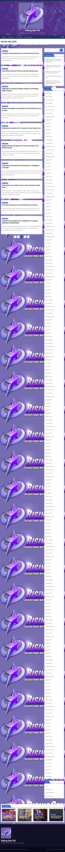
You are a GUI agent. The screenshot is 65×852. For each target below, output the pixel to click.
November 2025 (50, 109)
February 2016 (49, 499)
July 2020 (48, 323)
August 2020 (49, 319)
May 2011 (48, 689)
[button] (60, 37)
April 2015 (48, 533)
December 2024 (50, 146)
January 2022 (49, 263)
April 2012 (48, 653)
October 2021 (49, 273)
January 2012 (49, 663)
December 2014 (49, 546)
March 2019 (48, 376)
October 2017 (49, 433)
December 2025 (50, 106)
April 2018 (48, 413)
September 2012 (50, 636)
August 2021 (49, 279)
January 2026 (49, 103)
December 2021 (49, 266)
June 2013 (48, 606)
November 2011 (49, 669)
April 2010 (48, 733)
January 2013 (49, 623)
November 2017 (49, 429)
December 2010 (49, 706)
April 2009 (48, 773)
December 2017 (49, 426)
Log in (47, 786)
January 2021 (49, 303)
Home (3, 37)
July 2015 (48, 523)
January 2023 (49, 223)
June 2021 (48, 286)
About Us (11, 37)
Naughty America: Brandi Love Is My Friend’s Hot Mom (20, 53)
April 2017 (48, 453)
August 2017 (49, 439)
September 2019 (50, 356)
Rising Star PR (32, 30)
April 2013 (48, 613)
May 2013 (48, 609)
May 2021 (48, 289)
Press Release (6, 814)
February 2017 (49, 459)
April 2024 (48, 173)
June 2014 (48, 566)
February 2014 (49, 579)
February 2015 (49, 539)
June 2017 (48, 446)
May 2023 (48, 209)
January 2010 (49, 743)
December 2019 (49, 346)
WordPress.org (49, 796)
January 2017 (49, 463)
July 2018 (48, 403)
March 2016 (48, 496)
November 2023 (50, 189)
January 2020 (49, 343)
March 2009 (49, 776)
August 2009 (49, 759)
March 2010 (48, 736)
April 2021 (48, 293)
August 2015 (49, 519)
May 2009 (48, 769)
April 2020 (48, 333)
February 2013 (49, 619)
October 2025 (49, 113)
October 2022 (49, 233)
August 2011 (49, 679)
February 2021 (49, 299)
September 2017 (50, 436)
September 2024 (50, 156)
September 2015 (50, 516)
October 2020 (49, 313)
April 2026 (48, 93)
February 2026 (49, 99)
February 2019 (49, 379)
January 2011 (49, 703)
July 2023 (48, 203)
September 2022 (50, 236)
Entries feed (49, 789)
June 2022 (48, 246)
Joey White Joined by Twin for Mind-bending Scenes (20, 71)
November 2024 (50, 149)
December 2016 (49, 466)
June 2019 (48, 366)
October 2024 (49, 153)
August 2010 (49, 719)
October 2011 (49, 673)
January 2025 (49, 143)
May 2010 (48, 729)
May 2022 (48, 249)
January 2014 (49, 583)
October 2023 (49, 193)
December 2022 (50, 226)
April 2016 (48, 493)
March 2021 (48, 296)
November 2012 (49, 629)
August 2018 (49, 399)
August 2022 (49, 239)
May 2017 (48, 449)
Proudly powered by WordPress (7, 849)
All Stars (19, 37)
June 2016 (48, 486)
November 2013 (49, 589)
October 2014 (49, 553)
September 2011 (50, 676)
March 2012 (48, 656)
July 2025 (48, 123)
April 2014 (48, 573)
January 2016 (49, 503)
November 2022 (50, 229)
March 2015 (48, 536)
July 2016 (48, 483)
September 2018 (50, 396)
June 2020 (48, 326)
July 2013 (48, 603)
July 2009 (48, 763)
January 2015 (49, 543)
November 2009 (50, 749)
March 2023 (49, 216)
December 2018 (49, 386)
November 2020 (50, 309)
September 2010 (50, 716)
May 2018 (48, 409)
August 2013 (49, 599)
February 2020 (49, 339)
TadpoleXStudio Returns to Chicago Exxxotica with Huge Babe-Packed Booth (53, 82)
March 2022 (49, 256)
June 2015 (48, 526)
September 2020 (50, 316)
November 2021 (49, 269)
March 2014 (48, 576)
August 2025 (49, 119)
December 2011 (49, 666)
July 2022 (48, 243)
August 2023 (49, 199)
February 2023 (49, 219)
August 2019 (49, 359)
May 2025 (48, 129)
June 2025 (48, 126)
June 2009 (48, 766)
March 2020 (49, 336)
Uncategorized (5, 68)
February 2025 (49, 139)
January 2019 (49, 383)
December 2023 (50, 186)
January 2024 (49, 183)
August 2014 (49, 559)
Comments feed (50, 792)
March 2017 (48, 456)
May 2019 (48, 369)
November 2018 (49, 389)
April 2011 (48, 693)
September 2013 (50, 596)
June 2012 (48, 646)
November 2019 (49, 349)
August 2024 (49, 159)
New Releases (53, 814)
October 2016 (49, 473)
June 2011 (48, 686)
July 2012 (48, 643)
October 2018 (49, 393)
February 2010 (49, 739)
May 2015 (48, 529)
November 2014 (49, 549)
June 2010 (48, 726)
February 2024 (49, 179)
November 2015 (49, 509)
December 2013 (49, 586)
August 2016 (49, 479)
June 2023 (48, 206)
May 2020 (48, 329)
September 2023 (50, 196)
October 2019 (49, 353)
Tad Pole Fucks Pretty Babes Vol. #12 (56, 817)
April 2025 (48, 133)
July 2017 (48, 443)
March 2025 (49, 136)
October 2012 (49, 633)
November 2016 (49, 469)
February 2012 (49, 659)
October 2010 (49, 713)
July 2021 (48, 283)
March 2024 (49, 176)
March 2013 (48, 616)
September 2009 (50, 756)
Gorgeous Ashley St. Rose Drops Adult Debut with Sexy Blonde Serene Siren (54, 61)
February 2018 (49, 419)
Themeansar (24, 849)
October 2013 (49, 593)
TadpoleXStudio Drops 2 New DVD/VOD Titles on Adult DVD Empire (53, 67)
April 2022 (48, 253)
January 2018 (49, 423)
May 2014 (48, 569)
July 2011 (48, 683)
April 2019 (48, 373)
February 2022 (49, 259)
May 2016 (48, 489)
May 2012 (48, 649)
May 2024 (48, 169)
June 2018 (48, 406)
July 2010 (48, 723)
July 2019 (48, 363)
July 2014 (48, 563)
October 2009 (49, 753)
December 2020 (50, 306)
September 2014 (50, 556)
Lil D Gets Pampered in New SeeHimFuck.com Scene (20, 205)
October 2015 (49, 513)
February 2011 (49, 699)
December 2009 (50, 746)
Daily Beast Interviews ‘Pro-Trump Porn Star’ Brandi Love (21, 128)
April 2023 (48, 213)
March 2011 (48, 696)
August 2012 (49, 639)
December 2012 (49, 626)
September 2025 (50, 116)
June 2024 (48, 166)
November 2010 (49, 709)
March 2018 (48, 416)
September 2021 (50, 276)
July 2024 (48, 163)
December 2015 (49, 506)
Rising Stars (28, 37)
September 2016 (50, 476)
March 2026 (49, 96)
